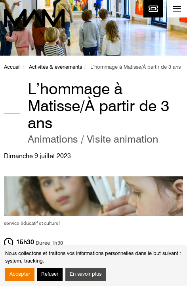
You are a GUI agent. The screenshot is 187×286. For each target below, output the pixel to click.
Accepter (20, 274)
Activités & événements (55, 67)
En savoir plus (85, 274)
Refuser (49, 274)
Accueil (12, 67)
